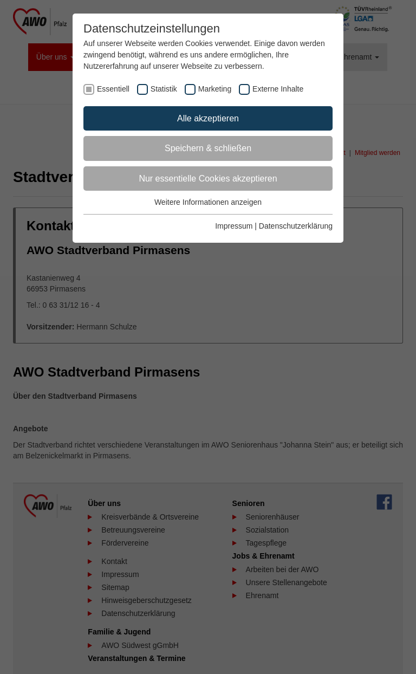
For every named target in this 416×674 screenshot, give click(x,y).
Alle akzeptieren (208, 118)
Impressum (233, 226)
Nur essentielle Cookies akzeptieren (208, 178)
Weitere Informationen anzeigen (208, 202)
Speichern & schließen (208, 148)
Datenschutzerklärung (296, 226)
